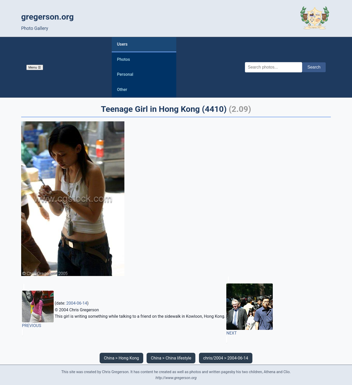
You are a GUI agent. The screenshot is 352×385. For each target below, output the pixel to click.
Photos (123, 59)
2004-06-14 (76, 303)
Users (122, 44)
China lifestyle (178, 358)
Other (122, 89)
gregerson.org (47, 17)
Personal (125, 74)
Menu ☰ (34, 67)
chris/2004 (213, 358)
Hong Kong (128, 358)
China (109, 358)
